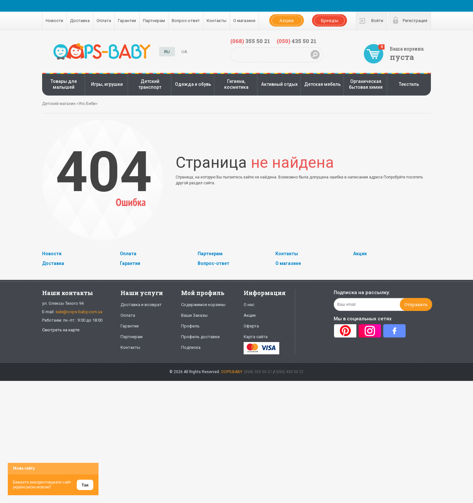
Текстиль (409, 84)
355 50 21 (250, 41)
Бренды (329, 20)
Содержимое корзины (203, 304)
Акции (286, 20)
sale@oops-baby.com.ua (78, 311)
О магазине (244, 20)
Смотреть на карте (60, 329)
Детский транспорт (149, 84)
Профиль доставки (200, 336)
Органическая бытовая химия (366, 84)
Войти (377, 20)
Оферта (251, 326)
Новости (54, 20)
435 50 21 (297, 41)
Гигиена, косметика (236, 84)
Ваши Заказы (194, 315)
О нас (249, 304)
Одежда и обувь (193, 84)
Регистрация (415, 20)
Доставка (80, 20)
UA (184, 51)
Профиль (190, 326)
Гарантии (127, 20)
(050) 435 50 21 (290, 372)
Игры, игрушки (107, 84)
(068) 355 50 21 (258, 372)
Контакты (216, 20)
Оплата (104, 20)
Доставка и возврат (141, 304)
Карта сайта (256, 336)
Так (85, 485)
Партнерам (154, 20)
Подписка (191, 347)
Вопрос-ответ (186, 20)
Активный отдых (279, 84)
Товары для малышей (64, 84)
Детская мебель (322, 84)
